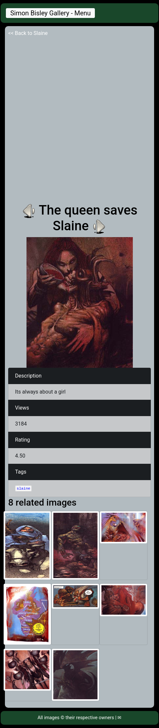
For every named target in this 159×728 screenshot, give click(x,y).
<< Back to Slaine (28, 33)
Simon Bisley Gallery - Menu (50, 13)
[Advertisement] (79, 119)
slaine (23, 488)
